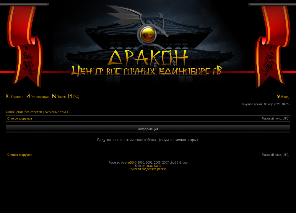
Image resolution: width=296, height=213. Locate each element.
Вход (283, 97)
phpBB (129, 162)
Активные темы (56, 112)
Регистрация (37, 97)
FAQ (73, 97)
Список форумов (19, 118)
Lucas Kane (153, 165)
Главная (14, 97)
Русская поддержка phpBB (148, 169)
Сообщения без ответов (24, 112)
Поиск (59, 97)
